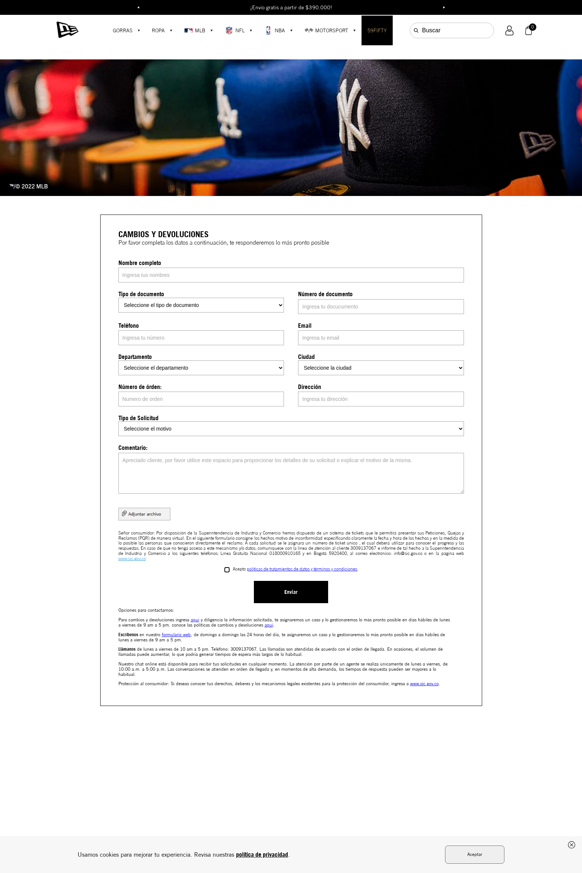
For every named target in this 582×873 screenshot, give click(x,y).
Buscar (431, 30)
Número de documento (325, 294)
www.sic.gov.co (132, 558)
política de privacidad (262, 854)
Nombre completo (139, 262)
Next (443, 7)
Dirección (309, 386)
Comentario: (132, 447)
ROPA (158, 30)
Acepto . (295, 569)
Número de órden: (139, 386)
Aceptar (474, 854)
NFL (235, 30)
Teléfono (128, 325)
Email (304, 325)
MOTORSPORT (326, 30)
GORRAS (123, 30)
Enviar (291, 592)
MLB (194, 30)
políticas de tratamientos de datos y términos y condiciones (302, 569)
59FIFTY (377, 30)
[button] (509, 31)
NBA (274, 30)
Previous (138, 7)
